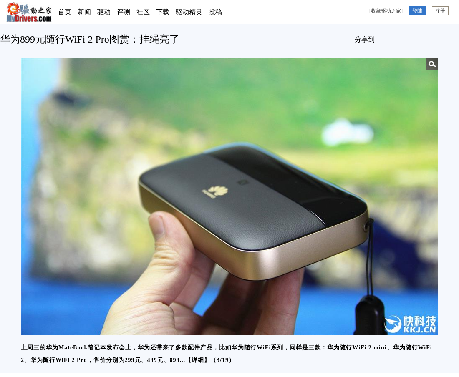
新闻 (84, 11)
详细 (198, 360)
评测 (123, 11)
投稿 (215, 11)
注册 (440, 11)
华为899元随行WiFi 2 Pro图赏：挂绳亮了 (89, 39)
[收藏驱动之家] (386, 11)
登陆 (417, 11)
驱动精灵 (189, 11)
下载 (162, 11)
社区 (143, 11)
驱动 (104, 11)
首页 (64, 11)
